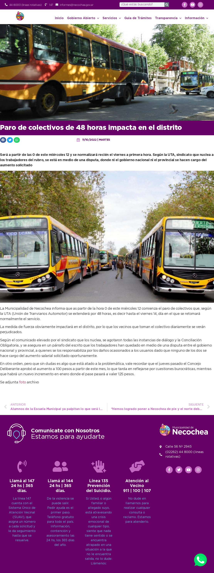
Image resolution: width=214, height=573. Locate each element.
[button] (3, 140)
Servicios (112, 18)
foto (23, 382)
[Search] (166, 4)
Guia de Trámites (138, 18)
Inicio (59, 18)
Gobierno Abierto (83, 18)
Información (196, 18)
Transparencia (168, 18)
